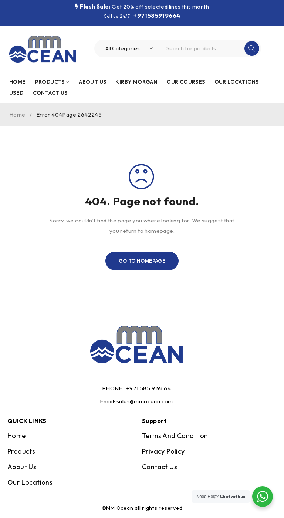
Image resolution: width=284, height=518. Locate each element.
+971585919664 (156, 15)
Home (17, 114)
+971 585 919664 (148, 388)
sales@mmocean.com (144, 401)
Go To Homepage (142, 261)
